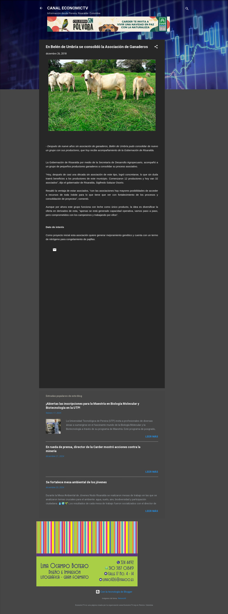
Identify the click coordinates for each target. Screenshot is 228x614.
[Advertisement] (178, 90)
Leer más (151, 436)
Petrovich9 (122, 598)
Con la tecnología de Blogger (114, 591)
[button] (156, 47)
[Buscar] (187, 9)
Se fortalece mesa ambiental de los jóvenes (76, 482)
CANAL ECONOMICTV (67, 8)
